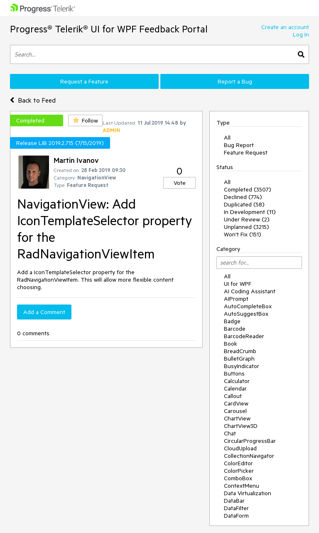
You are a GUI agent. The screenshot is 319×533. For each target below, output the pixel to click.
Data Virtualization (247, 493)
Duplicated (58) (244, 204)
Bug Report (239, 145)
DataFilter (236, 508)
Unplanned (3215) (246, 227)
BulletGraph (239, 358)
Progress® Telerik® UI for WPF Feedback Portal (109, 29)
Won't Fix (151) (242, 234)
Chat (230, 433)
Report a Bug (235, 81)
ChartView (237, 418)
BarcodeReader (244, 336)
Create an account (285, 27)
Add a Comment (44, 312)
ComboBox (238, 478)
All (227, 137)
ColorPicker (239, 470)
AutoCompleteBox (248, 306)
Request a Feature (84, 81)
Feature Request (245, 152)
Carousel (235, 411)
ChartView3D (241, 426)
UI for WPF (237, 283)
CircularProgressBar (250, 441)
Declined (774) (243, 197)
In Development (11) (250, 212)
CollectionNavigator (249, 455)
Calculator (237, 381)
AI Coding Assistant (249, 291)
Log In (301, 34)
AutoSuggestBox (246, 313)
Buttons (234, 373)
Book (230, 343)
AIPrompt (236, 298)
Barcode (234, 328)
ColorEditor (238, 463)
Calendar (235, 388)
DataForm (236, 515)
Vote (180, 183)
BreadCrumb (240, 351)
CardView (236, 403)
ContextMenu (241, 485)
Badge (232, 321)
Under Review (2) (247, 219)
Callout (233, 396)
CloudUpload (240, 448)
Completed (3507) (247, 189)
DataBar (234, 500)
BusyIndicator (241, 366)
